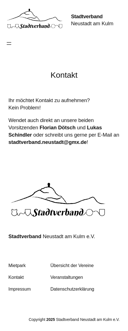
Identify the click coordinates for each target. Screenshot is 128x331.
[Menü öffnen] (9, 43)
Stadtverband (86, 16)
